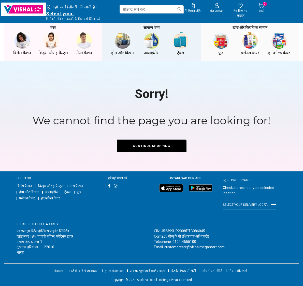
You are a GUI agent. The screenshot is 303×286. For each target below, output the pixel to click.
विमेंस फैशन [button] (22, 43)
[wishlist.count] (240, 10)
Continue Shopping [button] (151, 146)
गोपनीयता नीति (212, 271)
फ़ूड (79, 192)
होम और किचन (29, 192)
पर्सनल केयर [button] (250, 43)
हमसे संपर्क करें (114, 271)
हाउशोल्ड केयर (50, 198)
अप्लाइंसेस (51, 192)
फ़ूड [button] (221, 43)
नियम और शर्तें (237, 271)
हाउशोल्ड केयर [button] (279, 43)
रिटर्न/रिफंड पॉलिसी (183, 271)
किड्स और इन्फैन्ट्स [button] (53, 43)
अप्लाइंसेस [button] (151, 43)
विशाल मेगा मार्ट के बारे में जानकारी (76, 271)
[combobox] (152, 9)
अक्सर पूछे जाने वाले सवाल (147, 271)
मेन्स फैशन (76, 186)
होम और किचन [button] (122, 43)
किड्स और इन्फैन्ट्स (50, 186)
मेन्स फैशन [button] (84, 43)
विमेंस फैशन (24, 186)
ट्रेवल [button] (180, 43)
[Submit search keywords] (179, 9)
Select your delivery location (63, 13)
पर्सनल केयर (27, 198)
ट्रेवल (67, 192)
